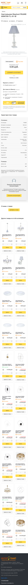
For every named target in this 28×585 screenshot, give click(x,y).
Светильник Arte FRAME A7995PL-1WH (6, 333)
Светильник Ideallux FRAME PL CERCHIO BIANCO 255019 (6, 431)
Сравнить (13, 21)
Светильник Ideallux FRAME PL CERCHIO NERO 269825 (20, 431)
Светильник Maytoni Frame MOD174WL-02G (7, 365)
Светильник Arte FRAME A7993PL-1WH (6, 301)
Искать (24, 7)
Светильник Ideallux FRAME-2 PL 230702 (20, 397)
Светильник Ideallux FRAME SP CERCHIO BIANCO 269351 (20, 498)
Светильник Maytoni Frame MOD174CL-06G (20, 464)
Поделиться (20, 21)
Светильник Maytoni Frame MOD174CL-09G (20, 531)
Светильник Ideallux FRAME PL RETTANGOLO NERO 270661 (6, 398)
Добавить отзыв (14, 209)
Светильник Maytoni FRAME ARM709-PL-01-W (7, 235)
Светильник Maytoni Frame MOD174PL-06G (7, 498)
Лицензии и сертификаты (7, 583)
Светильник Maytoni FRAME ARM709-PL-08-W (7, 268)
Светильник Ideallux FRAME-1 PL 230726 (20, 365)
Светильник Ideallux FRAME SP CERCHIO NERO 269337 (6, 531)
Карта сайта (4, 578)
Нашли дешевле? (9, 61)
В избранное (5, 21)
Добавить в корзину (14, 72)
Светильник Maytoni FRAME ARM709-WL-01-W (20, 268)
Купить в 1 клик (14, 77)
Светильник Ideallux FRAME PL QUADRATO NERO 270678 (7, 464)
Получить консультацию (14, 195)
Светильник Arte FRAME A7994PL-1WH (20, 301)
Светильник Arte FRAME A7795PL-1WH (20, 333)
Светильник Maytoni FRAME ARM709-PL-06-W (20, 235)
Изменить (17, 89)
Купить (7, 247)
